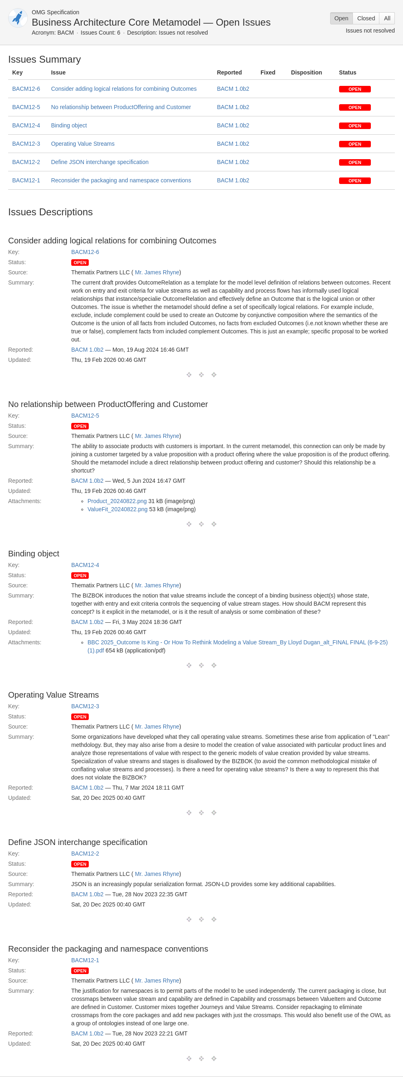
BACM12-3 (26, 143)
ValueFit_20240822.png (118, 509)
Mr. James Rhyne (157, 272)
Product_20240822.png (117, 501)
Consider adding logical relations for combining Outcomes (124, 88)
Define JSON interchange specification (100, 162)
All (387, 18)
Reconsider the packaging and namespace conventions (121, 180)
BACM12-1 (26, 180)
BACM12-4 (26, 125)
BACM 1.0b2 (233, 88)
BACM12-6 (26, 88)
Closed (366, 18)
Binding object (69, 125)
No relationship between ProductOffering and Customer (121, 107)
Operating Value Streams (82, 143)
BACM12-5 (26, 107)
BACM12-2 (26, 162)
